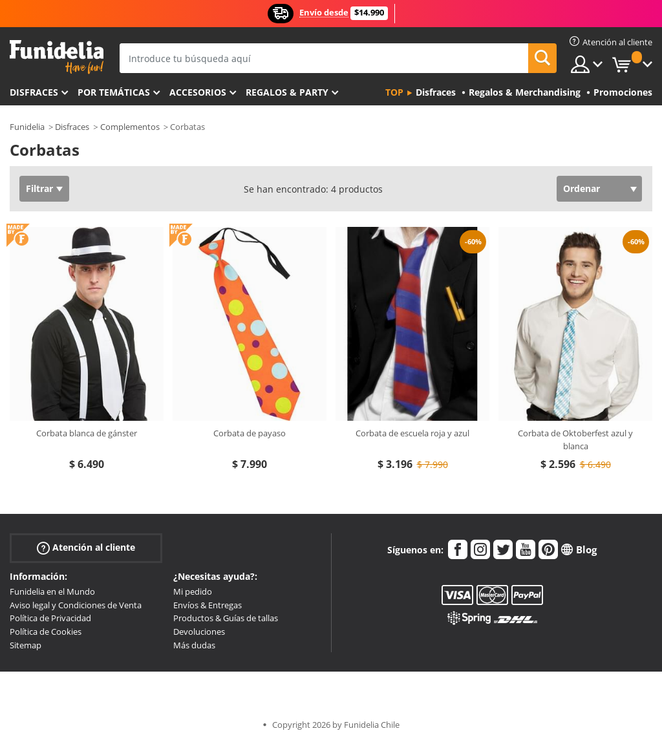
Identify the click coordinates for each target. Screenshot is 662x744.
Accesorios (197, 92)
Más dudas (194, 645)
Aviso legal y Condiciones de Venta (76, 605)
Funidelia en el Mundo (52, 591)
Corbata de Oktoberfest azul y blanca (575, 439)
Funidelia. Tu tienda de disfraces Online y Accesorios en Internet (56, 57)
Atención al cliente (86, 548)
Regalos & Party (287, 92)
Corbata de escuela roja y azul (412, 433)
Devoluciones (199, 631)
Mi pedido (192, 591)
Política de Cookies (45, 631)
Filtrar (39, 188)
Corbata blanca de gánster (86, 433)
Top (394, 92)
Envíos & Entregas (207, 605)
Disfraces (34, 92)
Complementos (130, 127)
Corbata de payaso (249, 433)
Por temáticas (114, 92)
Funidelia (27, 127)
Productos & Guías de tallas (225, 618)
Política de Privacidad (50, 618)
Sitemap (25, 645)
